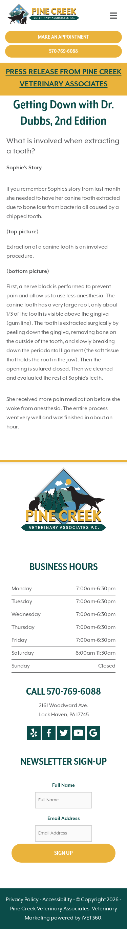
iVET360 (91, 918)
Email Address (63, 818)
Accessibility (57, 899)
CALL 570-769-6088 (63, 692)
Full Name (63, 785)
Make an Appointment (63, 37)
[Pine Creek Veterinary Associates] (44, 15)
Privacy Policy (22, 899)
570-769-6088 (63, 51)
